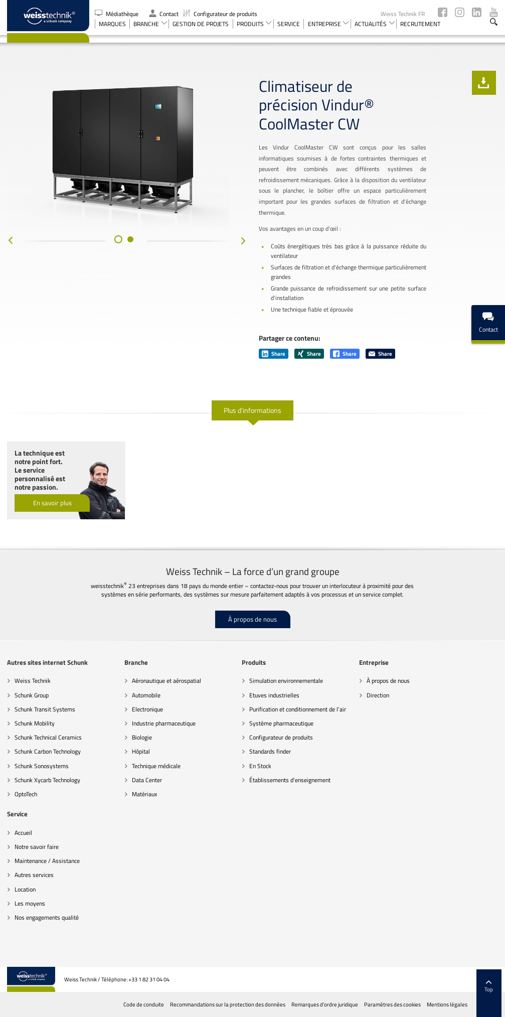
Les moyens (30, 903)
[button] (118, 239)
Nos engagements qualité (47, 917)
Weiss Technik (33, 680)
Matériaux (144, 794)
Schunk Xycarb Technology (47, 780)
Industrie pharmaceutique (164, 723)
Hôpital (141, 751)
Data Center (147, 780)
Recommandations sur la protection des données (227, 1004)
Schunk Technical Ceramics (48, 737)
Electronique (147, 709)
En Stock (260, 766)
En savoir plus (52, 503)
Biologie (142, 737)
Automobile (146, 695)
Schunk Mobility (35, 723)
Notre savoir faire (37, 846)
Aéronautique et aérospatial (166, 680)
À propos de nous (252, 619)
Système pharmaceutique (281, 723)
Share (273, 354)
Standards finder (270, 751)
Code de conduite (143, 1004)
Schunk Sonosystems (42, 766)
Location (25, 889)
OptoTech (26, 794)
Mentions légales (447, 1004)
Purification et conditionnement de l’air (297, 709)
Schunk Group (32, 695)
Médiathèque (117, 14)
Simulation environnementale (286, 680)
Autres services (34, 875)
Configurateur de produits (220, 14)
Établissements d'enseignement (289, 780)
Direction (378, 695)
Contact (164, 14)
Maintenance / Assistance (47, 860)
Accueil (23, 832)
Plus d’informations (252, 410)
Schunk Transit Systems (45, 709)
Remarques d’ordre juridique (324, 1004)
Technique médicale (156, 766)
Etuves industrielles (274, 695)
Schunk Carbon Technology (48, 751)
